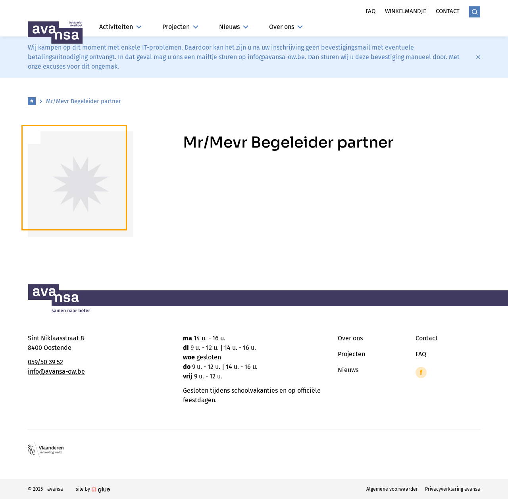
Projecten (180, 27)
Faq (370, 11)
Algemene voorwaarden (392, 489)
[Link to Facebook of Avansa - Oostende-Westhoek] (421, 372)
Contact (448, 11)
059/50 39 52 (45, 362)
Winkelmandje (405, 11)
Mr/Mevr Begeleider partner (83, 101)
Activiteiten (120, 27)
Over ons (286, 27)
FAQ (421, 354)
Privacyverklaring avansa (452, 489)
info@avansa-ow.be (56, 371)
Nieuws (233, 27)
